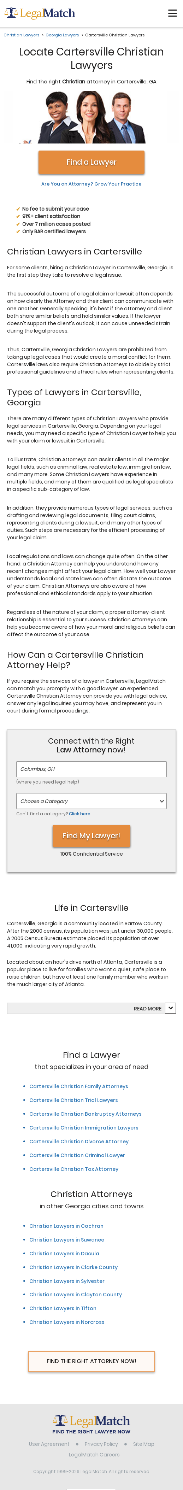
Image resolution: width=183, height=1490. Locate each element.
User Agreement (49, 1398)
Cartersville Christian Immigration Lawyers (83, 1082)
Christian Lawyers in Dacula (64, 1207)
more (154, 963)
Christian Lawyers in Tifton (62, 1262)
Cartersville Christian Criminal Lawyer (77, 1109)
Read (147, 963)
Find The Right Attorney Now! (92, 1316)
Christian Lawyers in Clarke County (73, 1221)
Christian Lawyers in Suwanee (66, 1193)
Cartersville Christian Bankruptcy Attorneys (85, 1068)
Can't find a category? (53, 768)
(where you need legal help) (47, 736)
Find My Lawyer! (91, 790)
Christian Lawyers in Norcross (67, 1276)
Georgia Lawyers (62, 35)
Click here (79, 768)
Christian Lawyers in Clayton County (75, 1249)
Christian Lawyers (21, 35)
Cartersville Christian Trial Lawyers (73, 1054)
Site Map (143, 1398)
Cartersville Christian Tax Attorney (73, 1123)
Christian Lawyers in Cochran (66, 1180)
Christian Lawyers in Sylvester (67, 1235)
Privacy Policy (101, 1398)
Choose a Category (43, 755)
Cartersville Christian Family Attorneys (78, 1040)
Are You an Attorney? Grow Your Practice (91, 138)
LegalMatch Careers (94, 1408)
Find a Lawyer (92, 116)
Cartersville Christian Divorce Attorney (79, 1095)
